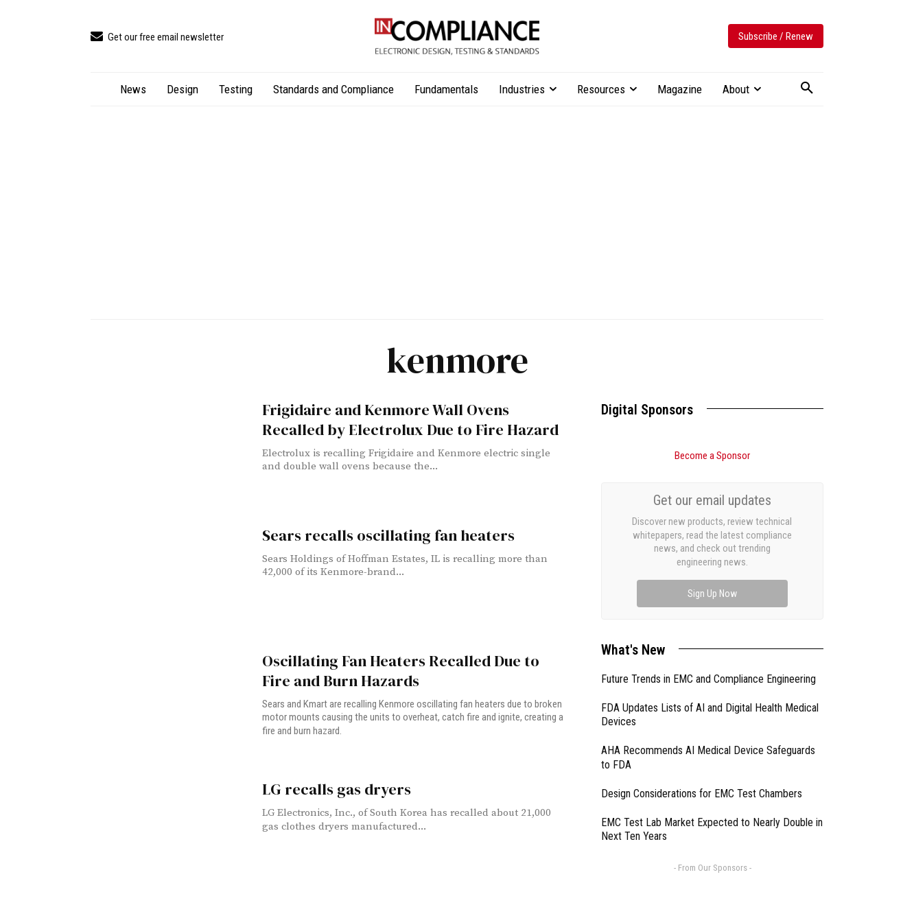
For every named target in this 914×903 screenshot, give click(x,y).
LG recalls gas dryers (331, 787)
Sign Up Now (712, 593)
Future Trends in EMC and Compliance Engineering (708, 678)
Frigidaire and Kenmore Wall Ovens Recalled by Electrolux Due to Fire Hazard (407, 418)
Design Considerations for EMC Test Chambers (701, 793)
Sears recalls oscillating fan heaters (379, 535)
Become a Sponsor (712, 455)
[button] (806, 88)
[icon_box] (157, 37)
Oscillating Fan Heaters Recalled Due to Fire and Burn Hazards (406, 669)
